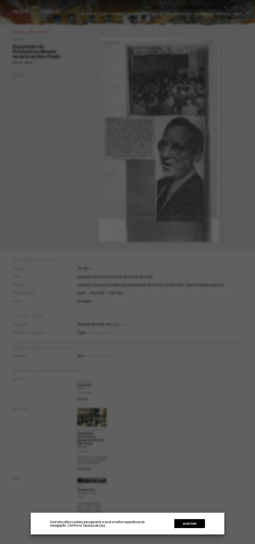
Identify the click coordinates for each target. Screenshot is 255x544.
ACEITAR (189, 523)
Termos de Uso (94, 525)
